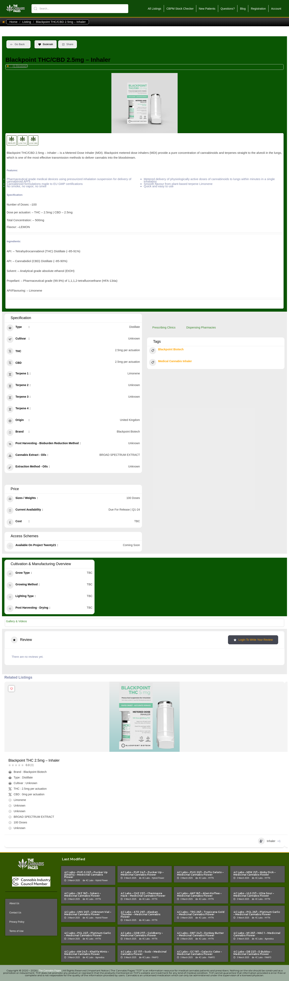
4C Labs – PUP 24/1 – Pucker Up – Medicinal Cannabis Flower (142, 873)
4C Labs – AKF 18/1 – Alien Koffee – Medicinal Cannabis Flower (199, 894)
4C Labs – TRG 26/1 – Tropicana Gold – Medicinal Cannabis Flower (200, 913)
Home (13, 22)
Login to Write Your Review (253, 640)
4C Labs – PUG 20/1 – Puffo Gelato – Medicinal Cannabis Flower (200, 873)
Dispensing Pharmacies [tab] (201, 327)
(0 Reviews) (20, 66)
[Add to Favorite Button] (11, 689)
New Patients (207, 8)
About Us (14, 903)
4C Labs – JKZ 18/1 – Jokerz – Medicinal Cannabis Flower (82, 894)
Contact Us (15, 912)
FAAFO (155, 957)
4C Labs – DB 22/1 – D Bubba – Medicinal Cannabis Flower (252, 953)
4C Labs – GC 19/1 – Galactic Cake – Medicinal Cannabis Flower (199, 953)
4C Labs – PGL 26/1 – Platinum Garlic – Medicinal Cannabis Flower (256, 913)
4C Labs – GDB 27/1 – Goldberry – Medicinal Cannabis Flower (142, 934)
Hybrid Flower (101, 880)
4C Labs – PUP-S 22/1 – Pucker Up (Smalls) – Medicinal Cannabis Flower (86, 875)
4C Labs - (90, 880)
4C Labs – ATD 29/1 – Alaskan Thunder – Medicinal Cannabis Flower (140, 914)
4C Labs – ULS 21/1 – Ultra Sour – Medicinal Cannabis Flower (253, 894)
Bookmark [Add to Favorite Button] (45, 44)
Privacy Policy (16, 921)
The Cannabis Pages (50, 970)
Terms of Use (16, 931)
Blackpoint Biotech (166, 351)
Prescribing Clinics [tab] (163, 327)
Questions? (228, 8)
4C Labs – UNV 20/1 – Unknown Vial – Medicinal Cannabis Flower (87, 913)
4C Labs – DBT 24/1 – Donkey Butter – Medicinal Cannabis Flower (200, 934)
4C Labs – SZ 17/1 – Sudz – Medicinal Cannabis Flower (144, 953)
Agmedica (269, 939)
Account (276, 8)
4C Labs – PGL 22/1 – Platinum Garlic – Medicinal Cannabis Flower (87, 934)
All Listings (154, 8)
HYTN (211, 878)
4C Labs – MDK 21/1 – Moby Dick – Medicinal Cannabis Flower (254, 873)
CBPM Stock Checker (179, 8)
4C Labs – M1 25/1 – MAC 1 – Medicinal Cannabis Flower (256, 934)
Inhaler (266, 841)
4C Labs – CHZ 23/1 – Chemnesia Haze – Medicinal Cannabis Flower (143, 894)
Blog (243, 8)
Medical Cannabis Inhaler (170, 363)
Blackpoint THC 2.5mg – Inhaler (34, 760)
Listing (26, 22)
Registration (258, 8)
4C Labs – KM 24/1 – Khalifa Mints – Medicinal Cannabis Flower (86, 953)
